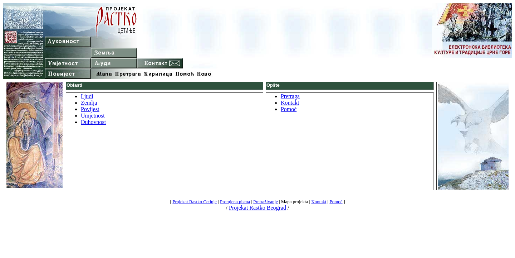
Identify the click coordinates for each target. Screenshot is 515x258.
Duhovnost (93, 122)
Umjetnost (93, 116)
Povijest (90, 109)
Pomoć (288, 109)
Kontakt (290, 103)
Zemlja (89, 103)
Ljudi (87, 96)
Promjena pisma (235, 201)
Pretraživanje (265, 201)
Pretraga (290, 96)
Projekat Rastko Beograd (257, 208)
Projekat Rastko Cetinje (194, 201)
